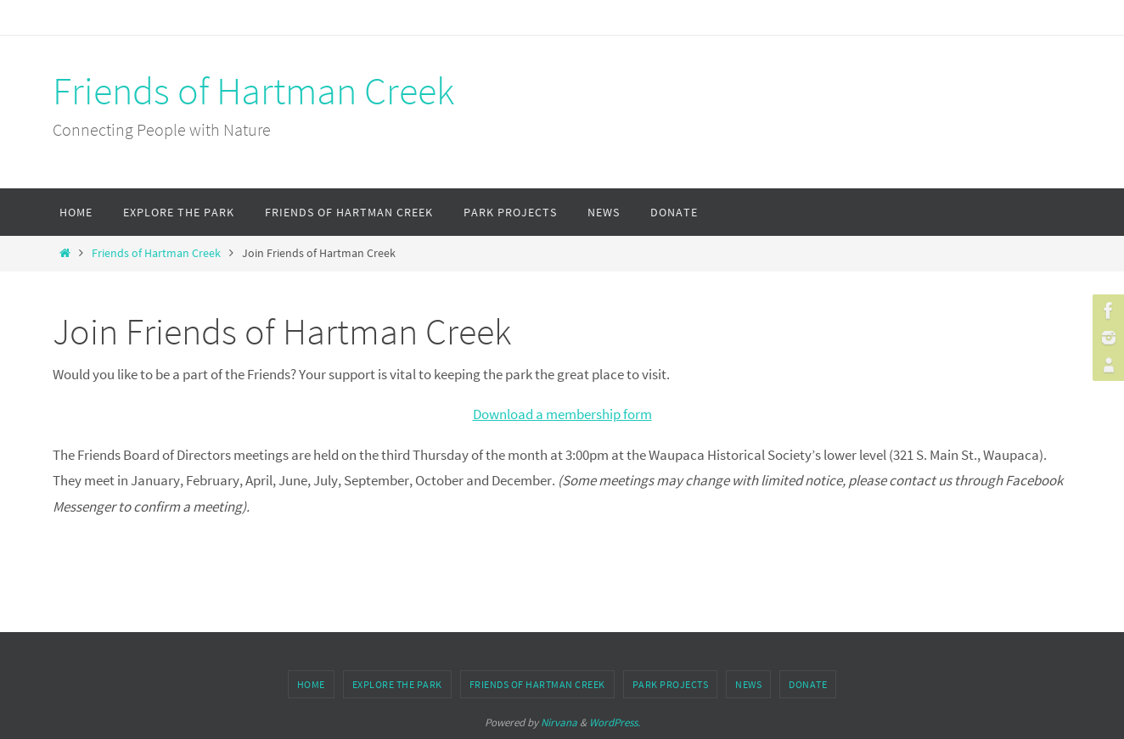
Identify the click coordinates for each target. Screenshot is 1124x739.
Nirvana (559, 722)
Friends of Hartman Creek (253, 90)
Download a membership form (562, 414)
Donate (808, 684)
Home (311, 684)
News (748, 684)
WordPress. (614, 722)
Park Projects (670, 684)
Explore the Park (397, 684)
